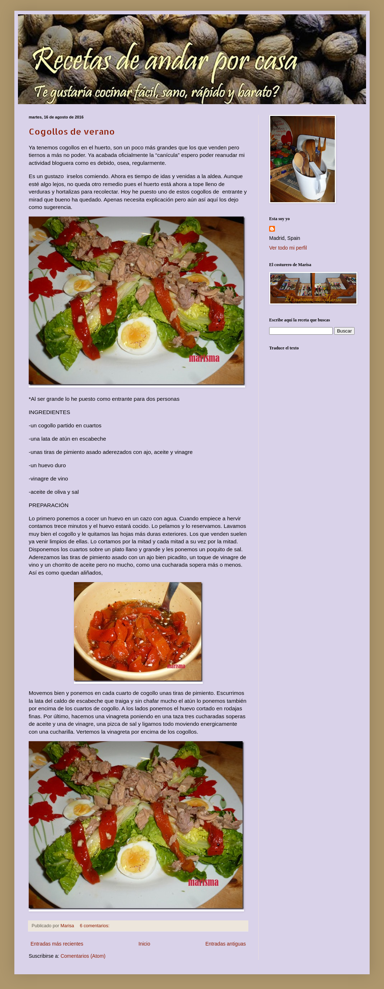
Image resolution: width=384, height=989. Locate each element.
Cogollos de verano (72, 131)
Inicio (144, 944)
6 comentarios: (95, 925)
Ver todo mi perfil (288, 248)
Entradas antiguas (225, 944)
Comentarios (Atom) (83, 956)
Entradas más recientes (57, 944)
